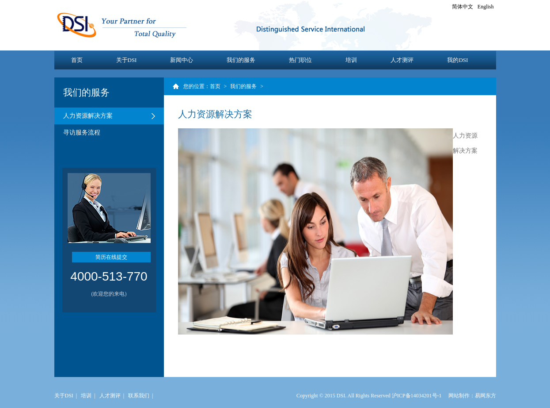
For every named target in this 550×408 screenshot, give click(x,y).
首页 (77, 60)
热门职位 (300, 60)
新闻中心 (181, 60)
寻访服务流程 (81, 132)
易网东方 (485, 396)
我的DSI (457, 60)
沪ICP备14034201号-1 (417, 396)
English (486, 7)
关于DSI (126, 60)
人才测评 (402, 60)
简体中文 (462, 7)
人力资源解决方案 (88, 115)
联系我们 (138, 396)
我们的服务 (241, 60)
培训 (351, 60)
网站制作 (459, 396)
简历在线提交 (111, 257)
